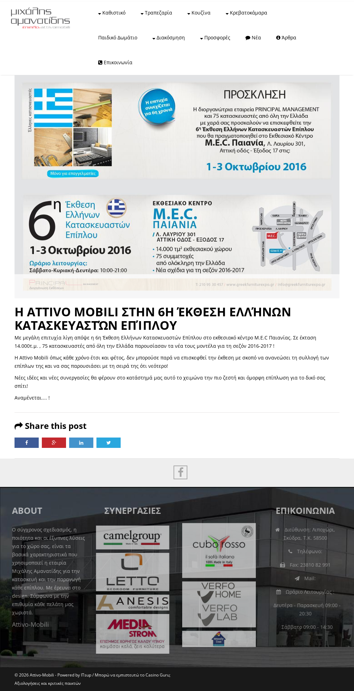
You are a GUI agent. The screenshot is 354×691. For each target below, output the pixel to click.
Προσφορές (215, 37)
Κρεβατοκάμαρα (246, 12)
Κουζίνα (199, 12)
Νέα (253, 37)
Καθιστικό (111, 12)
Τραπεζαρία (156, 12)
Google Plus (54, 443)
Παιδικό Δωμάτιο (117, 37)
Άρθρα (286, 37)
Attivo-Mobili (27, 624)
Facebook (27, 443)
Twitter (108, 443)
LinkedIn (81, 443)
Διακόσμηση (168, 37)
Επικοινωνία (115, 62)
